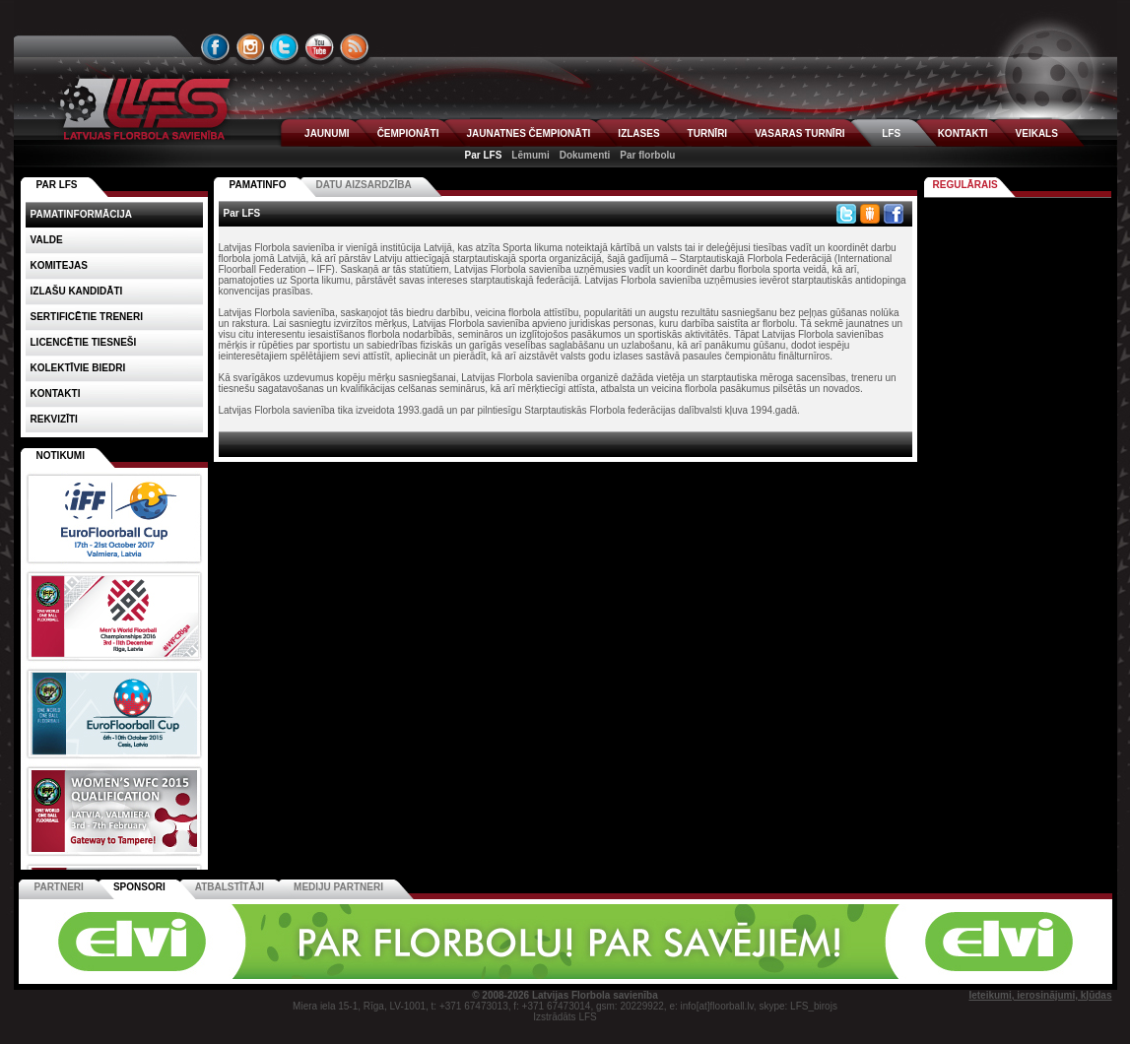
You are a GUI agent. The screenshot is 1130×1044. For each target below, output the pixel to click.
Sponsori (139, 886)
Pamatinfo (258, 184)
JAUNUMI (327, 133)
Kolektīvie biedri (78, 367)
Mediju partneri (338, 886)
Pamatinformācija (82, 214)
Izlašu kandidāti (77, 291)
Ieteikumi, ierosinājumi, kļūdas (1039, 995)
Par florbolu (647, 155)
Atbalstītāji (229, 886)
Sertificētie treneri (87, 316)
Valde (47, 239)
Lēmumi (530, 155)
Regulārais (965, 184)
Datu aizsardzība (363, 184)
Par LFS (483, 155)
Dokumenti (585, 155)
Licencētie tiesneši (84, 342)
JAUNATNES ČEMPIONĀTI (528, 133)
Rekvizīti (54, 419)
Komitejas (59, 265)
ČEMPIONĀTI (408, 133)
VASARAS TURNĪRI (799, 133)
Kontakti (56, 393)
